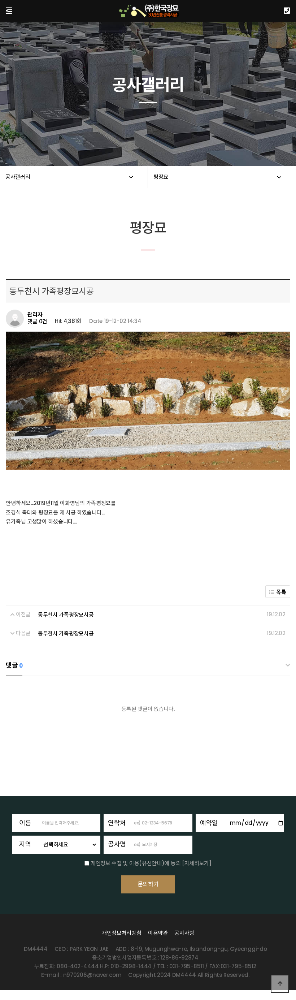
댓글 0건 (37, 321)
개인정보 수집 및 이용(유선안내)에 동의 (135, 863)
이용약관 (158, 943)
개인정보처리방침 (122, 943)
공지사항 (184, 943)
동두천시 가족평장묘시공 (65, 614)
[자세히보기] (197, 863)
